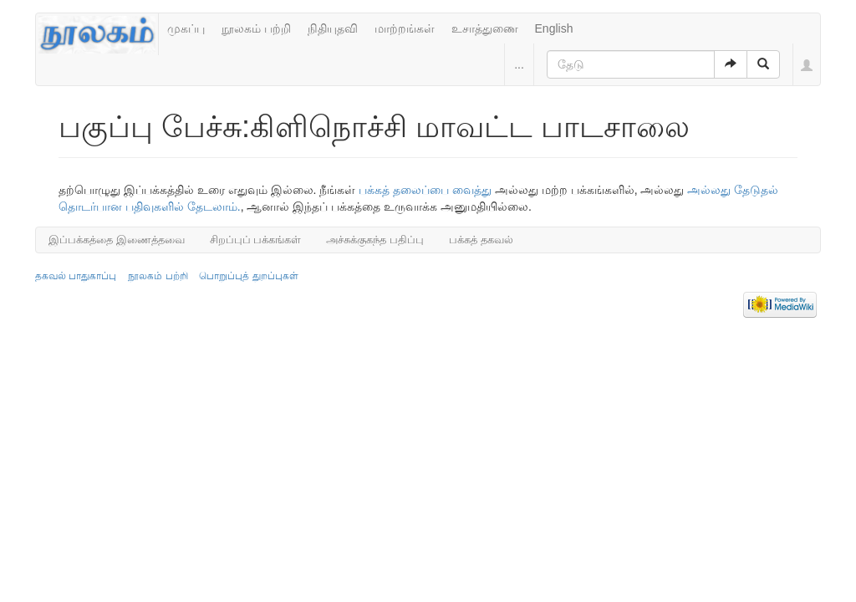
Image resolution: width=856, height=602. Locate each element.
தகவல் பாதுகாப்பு (75, 276)
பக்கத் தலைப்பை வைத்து (425, 189)
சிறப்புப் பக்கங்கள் (256, 239)
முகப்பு (186, 28)
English (554, 28)
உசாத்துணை (484, 28)
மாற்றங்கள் (404, 28)
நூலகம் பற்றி (256, 28)
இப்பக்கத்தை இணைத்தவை (116, 239)
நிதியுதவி (333, 28)
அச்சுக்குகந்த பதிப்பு (375, 239)
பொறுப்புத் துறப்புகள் (248, 276)
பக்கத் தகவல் (481, 239)
